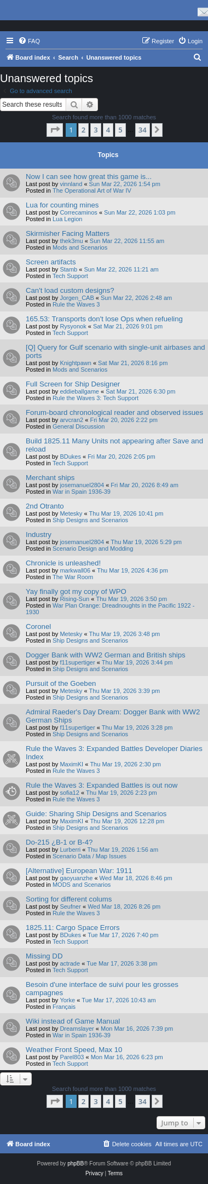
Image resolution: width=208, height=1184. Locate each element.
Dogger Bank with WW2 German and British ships (106, 655)
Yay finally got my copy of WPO (76, 591)
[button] (55, 129)
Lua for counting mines (62, 205)
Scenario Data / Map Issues (89, 856)
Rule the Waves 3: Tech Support (95, 398)
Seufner (70, 906)
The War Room (73, 577)
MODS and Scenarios (82, 884)
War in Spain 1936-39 (82, 491)
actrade (70, 963)
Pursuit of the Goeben (61, 683)
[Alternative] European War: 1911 (79, 871)
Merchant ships (50, 477)
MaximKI (71, 764)
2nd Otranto (45, 506)
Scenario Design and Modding (93, 548)
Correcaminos (78, 212)
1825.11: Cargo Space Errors (73, 927)
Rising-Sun (74, 599)
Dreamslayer (77, 1028)
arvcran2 (71, 420)
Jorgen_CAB (77, 297)
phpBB (75, 1163)
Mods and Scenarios (80, 247)
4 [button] (108, 130)
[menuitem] (29, 41)
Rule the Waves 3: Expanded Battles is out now (101, 785)
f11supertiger (77, 662)
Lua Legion (67, 219)
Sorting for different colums (69, 899)
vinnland (71, 184)
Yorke (67, 1000)
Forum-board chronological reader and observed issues (114, 412)
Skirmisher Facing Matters (67, 233)
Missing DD (44, 956)
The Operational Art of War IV (92, 190)
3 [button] (95, 130)
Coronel (38, 626)
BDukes (70, 456)
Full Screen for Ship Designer (73, 384)
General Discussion (79, 426)
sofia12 (69, 792)
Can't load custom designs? (70, 290)
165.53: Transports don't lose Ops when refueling (104, 319)
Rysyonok (73, 326)
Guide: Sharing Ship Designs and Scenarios (96, 814)
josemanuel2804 (82, 485)
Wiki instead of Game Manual (73, 1021)
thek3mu (71, 241)
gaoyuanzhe (76, 878)
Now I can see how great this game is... (89, 176)
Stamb (68, 269)
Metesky (71, 513)
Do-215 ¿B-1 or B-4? (59, 842)
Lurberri (70, 849)
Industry (38, 534)
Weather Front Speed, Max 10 (74, 1050)
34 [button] (142, 130)
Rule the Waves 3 (76, 304)
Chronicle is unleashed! (63, 563)
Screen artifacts (51, 262)
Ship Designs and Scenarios (90, 520)
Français (64, 1006)
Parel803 (72, 1057)
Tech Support (70, 276)
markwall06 (75, 570)
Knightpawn (75, 363)
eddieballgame (79, 391)
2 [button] (83, 130)
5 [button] (120, 130)
